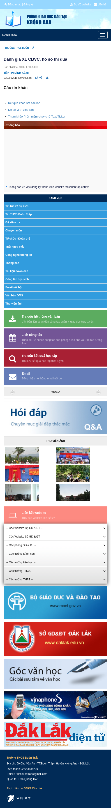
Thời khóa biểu (15, 246)
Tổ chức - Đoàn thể (17, 238)
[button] (12, 391)
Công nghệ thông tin (18, 254)
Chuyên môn (13, 230)
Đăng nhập (13, 4)
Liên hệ (100, 4)
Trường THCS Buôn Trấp (20, 48)
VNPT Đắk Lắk (33, 788)
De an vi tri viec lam (21, 109)
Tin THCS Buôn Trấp (18, 214)
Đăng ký (28, 4)
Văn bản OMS (14, 295)
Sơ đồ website (80, 4)
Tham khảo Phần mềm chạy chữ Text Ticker (36, 116)
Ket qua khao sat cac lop (24, 103)
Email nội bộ (13, 287)
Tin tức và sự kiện (16, 206)
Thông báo (13, 125)
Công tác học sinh (17, 279)
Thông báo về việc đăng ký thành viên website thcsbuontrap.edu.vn (48, 187)
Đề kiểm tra (12, 222)
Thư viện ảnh (13, 303)
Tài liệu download (16, 271)
